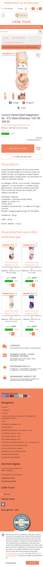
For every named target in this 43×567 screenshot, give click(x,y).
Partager (14, 102)
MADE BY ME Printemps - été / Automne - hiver (16, 430)
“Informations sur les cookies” (15, 553)
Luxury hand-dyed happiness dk (13, 42)
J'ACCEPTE (32, 563)
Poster (21, 107)
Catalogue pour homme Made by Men (14, 445)
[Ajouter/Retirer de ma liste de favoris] (38, 148)
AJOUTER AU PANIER (18, 148)
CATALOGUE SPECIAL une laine (11, 448)
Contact (20, 9)
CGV (3, 421)
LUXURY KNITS (6, 427)
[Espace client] (26, 8)
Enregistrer (28, 102)
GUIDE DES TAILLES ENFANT (10, 457)
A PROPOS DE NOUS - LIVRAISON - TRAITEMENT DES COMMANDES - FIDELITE (18, 417)
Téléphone (5, 494)
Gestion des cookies (8, 478)
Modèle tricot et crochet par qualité (13, 451)
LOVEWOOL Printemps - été (10, 424)
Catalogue (5, 410)
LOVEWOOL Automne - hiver (11, 433)
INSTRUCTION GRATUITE (9, 454)
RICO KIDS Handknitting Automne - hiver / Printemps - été (20, 442)
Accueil (6, 38)
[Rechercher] (40, 31)
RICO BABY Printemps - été (10, 439)
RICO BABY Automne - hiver (10, 436)
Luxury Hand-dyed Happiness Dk (15, 125)
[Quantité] (5, 139)
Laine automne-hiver (18, 38)
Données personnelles (8, 481)
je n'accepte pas (11, 563)
